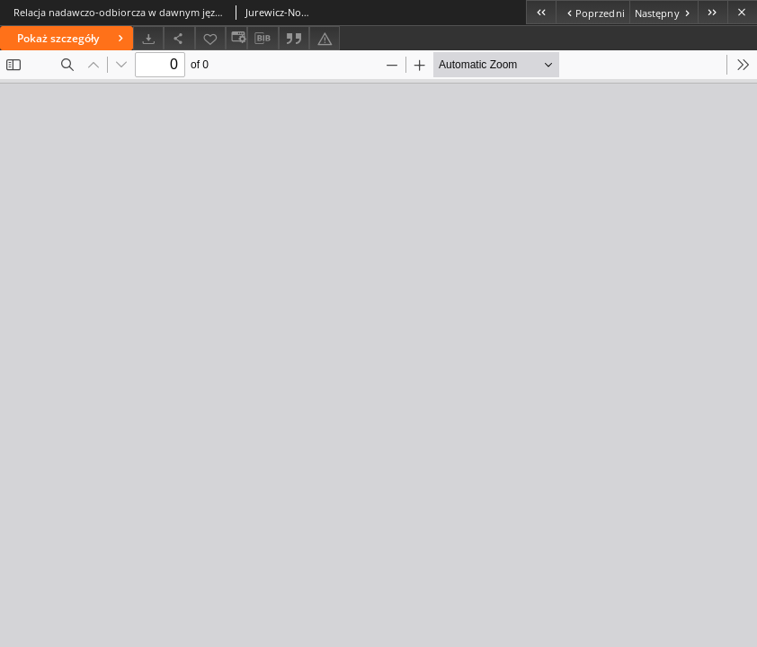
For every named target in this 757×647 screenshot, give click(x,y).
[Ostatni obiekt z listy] (712, 12)
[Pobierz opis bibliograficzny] (262, 38)
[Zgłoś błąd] (324, 38)
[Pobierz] (148, 38)
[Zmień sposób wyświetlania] (236, 38)
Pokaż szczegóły (72, 38)
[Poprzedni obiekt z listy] (592, 12)
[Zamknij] (742, 12)
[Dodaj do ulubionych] (210, 38)
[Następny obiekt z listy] (663, 12)
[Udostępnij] (179, 38)
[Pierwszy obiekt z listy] (541, 12)
